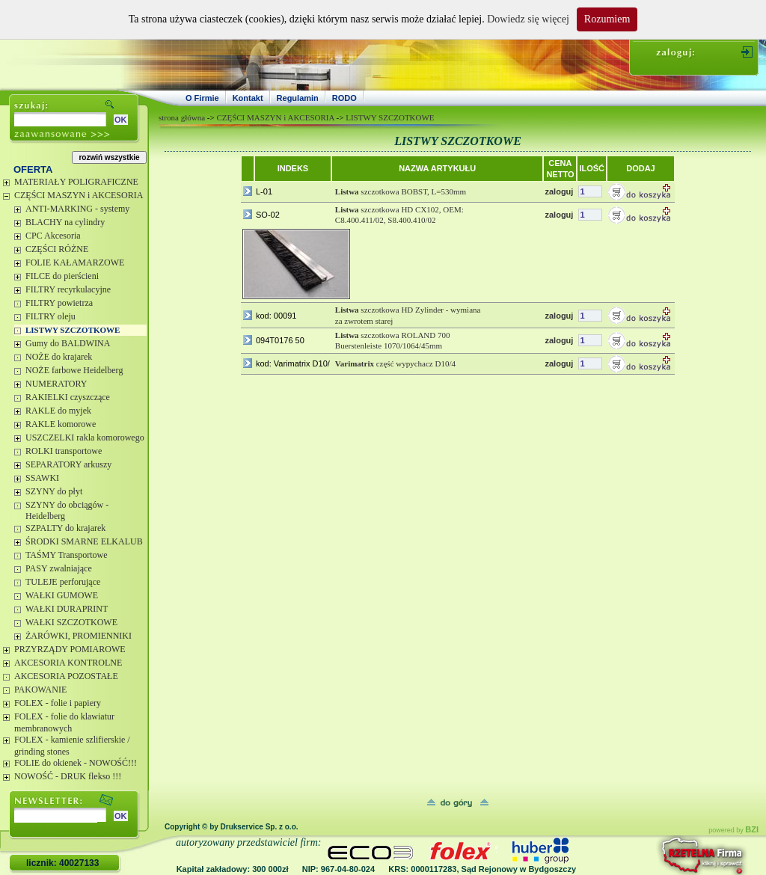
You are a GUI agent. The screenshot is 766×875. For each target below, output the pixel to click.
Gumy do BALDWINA (67, 343)
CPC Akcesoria (53, 235)
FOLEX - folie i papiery (57, 703)
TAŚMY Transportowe (66, 555)
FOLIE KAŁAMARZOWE (74, 262)
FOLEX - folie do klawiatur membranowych (64, 722)
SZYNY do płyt (53, 491)
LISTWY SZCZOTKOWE (72, 329)
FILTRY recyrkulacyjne (68, 289)
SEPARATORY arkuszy (68, 464)
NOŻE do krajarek (58, 356)
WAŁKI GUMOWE (61, 595)
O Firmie (202, 97)
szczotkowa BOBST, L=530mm (400, 191)
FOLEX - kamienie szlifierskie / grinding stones (72, 745)
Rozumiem (607, 19)
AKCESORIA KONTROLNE (68, 662)
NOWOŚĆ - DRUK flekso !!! (67, 776)
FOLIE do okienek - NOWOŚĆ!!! (75, 763)
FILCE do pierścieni (62, 276)
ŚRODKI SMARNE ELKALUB (84, 541)
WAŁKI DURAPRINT (66, 609)
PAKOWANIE (40, 689)
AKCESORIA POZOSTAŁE (66, 676)
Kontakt (248, 97)
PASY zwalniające (58, 568)
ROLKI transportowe (63, 451)
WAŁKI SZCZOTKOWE (71, 622)
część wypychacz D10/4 (395, 363)
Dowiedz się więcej (528, 19)
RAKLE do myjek (58, 410)
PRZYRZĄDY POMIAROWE (70, 649)
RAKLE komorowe (60, 424)
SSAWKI (42, 478)
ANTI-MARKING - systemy (77, 208)
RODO (344, 97)
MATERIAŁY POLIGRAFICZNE (76, 181)
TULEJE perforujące (62, 582)
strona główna (182, 117)
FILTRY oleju (50, 316)
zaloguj (559, 191)
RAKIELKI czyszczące (67, 397)
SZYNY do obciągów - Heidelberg (66, 511)
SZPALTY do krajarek (65, 528)
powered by (733, 830)
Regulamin (298, 97)
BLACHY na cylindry (65, 222)
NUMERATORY (56, 383)
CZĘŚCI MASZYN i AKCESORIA (78, 195)
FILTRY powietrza (59, 303)
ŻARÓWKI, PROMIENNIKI (78, 635)
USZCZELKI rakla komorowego (84, 437)
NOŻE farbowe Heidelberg (74, 370)
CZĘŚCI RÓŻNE (56, 249)
